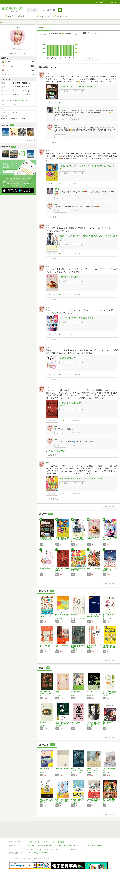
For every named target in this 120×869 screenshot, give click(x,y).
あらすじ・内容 (79, 91)
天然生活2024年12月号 (68, 277)
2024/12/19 (76, 102)
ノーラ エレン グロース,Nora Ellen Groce (94, 803)
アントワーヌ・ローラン (47, 649)
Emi (60, 241)
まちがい (58, 692)
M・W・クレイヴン (45, 695)
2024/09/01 (76, 494)
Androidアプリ (33, 842)
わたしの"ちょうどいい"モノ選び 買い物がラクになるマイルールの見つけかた (88, 237)
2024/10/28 (76, 334)
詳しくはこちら (9, 171)
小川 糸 (89, 649)
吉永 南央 (58, 649)
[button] (60, 10)
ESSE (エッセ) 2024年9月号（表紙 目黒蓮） (77, 318)
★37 (60, 183)
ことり (56, 189)
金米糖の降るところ (46, 722)
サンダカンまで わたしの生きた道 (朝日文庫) (93, 723)
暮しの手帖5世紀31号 (68, 358)
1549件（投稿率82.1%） (21, 100)
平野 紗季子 (107, 772)
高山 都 (89, 772)
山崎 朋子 (90, 726)
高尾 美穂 (58, 803)
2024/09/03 (76, 421)
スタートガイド (49, 831)
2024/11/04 (76, 294)
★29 (60, 294)
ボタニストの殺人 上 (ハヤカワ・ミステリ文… (46, 693)
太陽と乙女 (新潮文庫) (93, 568)
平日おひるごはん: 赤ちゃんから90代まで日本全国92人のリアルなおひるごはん (87, 167)
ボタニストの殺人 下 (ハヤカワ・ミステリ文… (77, 770)
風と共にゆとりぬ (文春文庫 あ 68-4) (74, 403)
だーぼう (57, 108)
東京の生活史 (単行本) (61, 768)
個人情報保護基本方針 (45, 834)
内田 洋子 (58, 726)
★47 (60, 421)
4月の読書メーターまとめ (17, 53)
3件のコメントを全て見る (55, 451)
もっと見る (91, 58)
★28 (60, 334)
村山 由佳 (90, 695)
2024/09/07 (76, 374)
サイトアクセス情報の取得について (96, 834)
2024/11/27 (76, 253)
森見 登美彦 (90, 572)
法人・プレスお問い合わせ (53, 838)
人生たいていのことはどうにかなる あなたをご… (62, 800)
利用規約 (61, 831)
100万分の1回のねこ (77, 615)
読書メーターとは (34, 831)
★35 (60, 102)
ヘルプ (31, 838)
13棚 (14, 104)
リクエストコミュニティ (74, 838)
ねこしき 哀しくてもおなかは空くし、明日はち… (46, 800)
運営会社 (32, 834)
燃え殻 (42, 772)
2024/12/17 (76, 183)
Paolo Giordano (75, 726)
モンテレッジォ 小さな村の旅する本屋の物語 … (62, 723)
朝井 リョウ (63, 405)
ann (47, 73)
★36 (60, 253)
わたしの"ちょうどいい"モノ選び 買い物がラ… (77, 539)
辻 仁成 (57, 695)
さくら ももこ (107, 619)
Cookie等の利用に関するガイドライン (69, 834)
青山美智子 (106, 572)
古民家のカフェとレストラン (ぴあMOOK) (76, 87)
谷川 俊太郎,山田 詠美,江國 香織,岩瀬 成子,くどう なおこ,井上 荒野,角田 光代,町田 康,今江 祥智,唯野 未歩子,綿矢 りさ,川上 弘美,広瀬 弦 (78, 619)
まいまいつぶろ (75, 692)
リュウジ (105, 803)
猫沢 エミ (42, 803)
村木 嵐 (73, 695)
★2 (68, 198)
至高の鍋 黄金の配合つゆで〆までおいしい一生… (109, 800)
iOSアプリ (45, 842)
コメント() (66, 102)
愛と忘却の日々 (44, 768)
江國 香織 (58, 619)
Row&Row (90, 692)
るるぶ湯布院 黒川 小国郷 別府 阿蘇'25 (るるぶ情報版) (81, 479)
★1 (68, 119)
